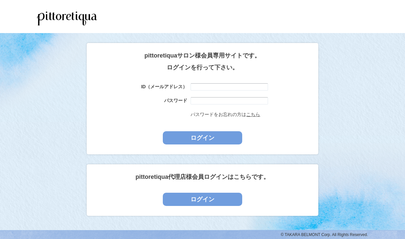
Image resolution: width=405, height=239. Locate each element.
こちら (253, 114)
